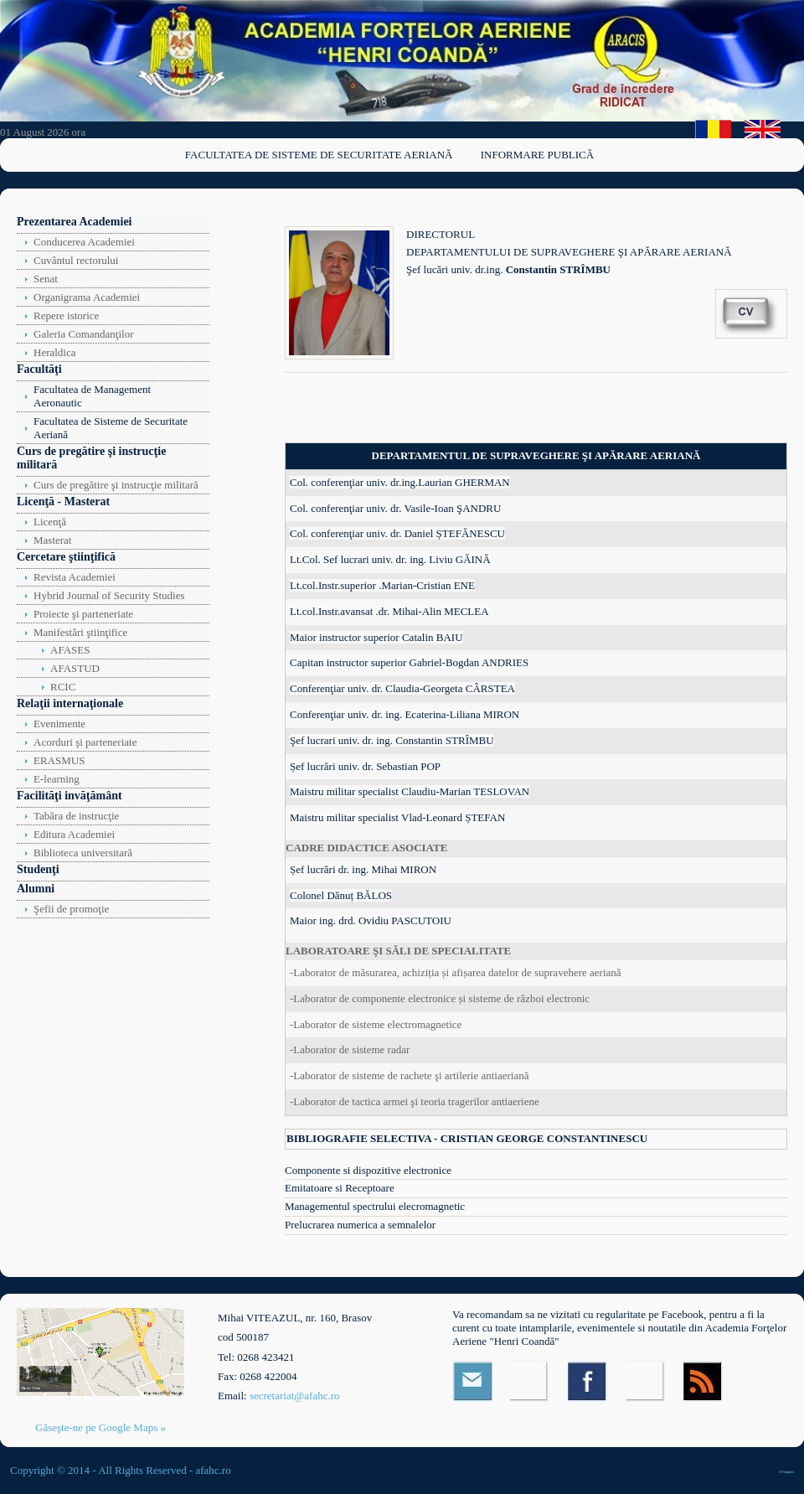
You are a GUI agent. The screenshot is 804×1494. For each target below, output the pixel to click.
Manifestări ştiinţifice (80, 632)
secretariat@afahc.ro (295, 1395)
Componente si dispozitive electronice (368, 1170)
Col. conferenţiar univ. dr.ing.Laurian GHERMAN (400, 482)
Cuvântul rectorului (76, 260)
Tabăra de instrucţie (76, 815)
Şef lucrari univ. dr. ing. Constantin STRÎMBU (392, 740)
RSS (703, 1381)
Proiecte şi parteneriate (83, 613)
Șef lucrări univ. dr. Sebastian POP (365, 766)
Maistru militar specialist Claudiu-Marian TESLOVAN (409, 791)
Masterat (52, 540)
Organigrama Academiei (87, 297)
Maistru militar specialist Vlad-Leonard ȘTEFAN (397, 817)
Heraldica (55, 352)
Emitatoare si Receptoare (339, 1187)
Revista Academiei (75, 577)
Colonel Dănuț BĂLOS (341, 895)
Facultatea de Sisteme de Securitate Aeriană (319, 154)
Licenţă (50, 521)
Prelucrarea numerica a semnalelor (360, 1224)
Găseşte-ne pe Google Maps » (100, 1427)
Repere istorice (66, 315)
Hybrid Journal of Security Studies (109, 595)
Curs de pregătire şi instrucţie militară (116, 484)
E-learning (57, 779)
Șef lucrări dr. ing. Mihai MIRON (363, 869)
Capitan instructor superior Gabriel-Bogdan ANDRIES (409, 662)
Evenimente (59, 723)
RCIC (62, 686)
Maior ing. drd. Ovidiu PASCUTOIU (370, 920)
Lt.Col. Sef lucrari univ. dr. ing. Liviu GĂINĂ (390, 559)
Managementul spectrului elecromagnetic (375, 1206)
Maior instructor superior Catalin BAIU (376, 637)
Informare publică (537, 154)
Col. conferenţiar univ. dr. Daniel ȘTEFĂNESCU (397, 533)
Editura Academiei (74, 834)
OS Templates (786, 1472)
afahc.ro (212, 1470)
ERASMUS (59, 760)
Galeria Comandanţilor (84, 334)
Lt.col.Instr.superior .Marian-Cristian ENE (382, 585)
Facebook (588, 1381)
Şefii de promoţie (71, 908)
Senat (46, 278)
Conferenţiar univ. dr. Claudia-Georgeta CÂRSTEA (402, 688)
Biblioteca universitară (83, 852)
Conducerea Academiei (84, 241)
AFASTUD (75, 668)
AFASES (70, 650)
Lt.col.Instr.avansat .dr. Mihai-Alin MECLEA (389, 611)
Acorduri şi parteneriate (85, 742)
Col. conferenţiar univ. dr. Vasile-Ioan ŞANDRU (395, 508)
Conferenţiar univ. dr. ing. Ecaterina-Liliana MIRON (404, 714)
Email (472, 1381)
